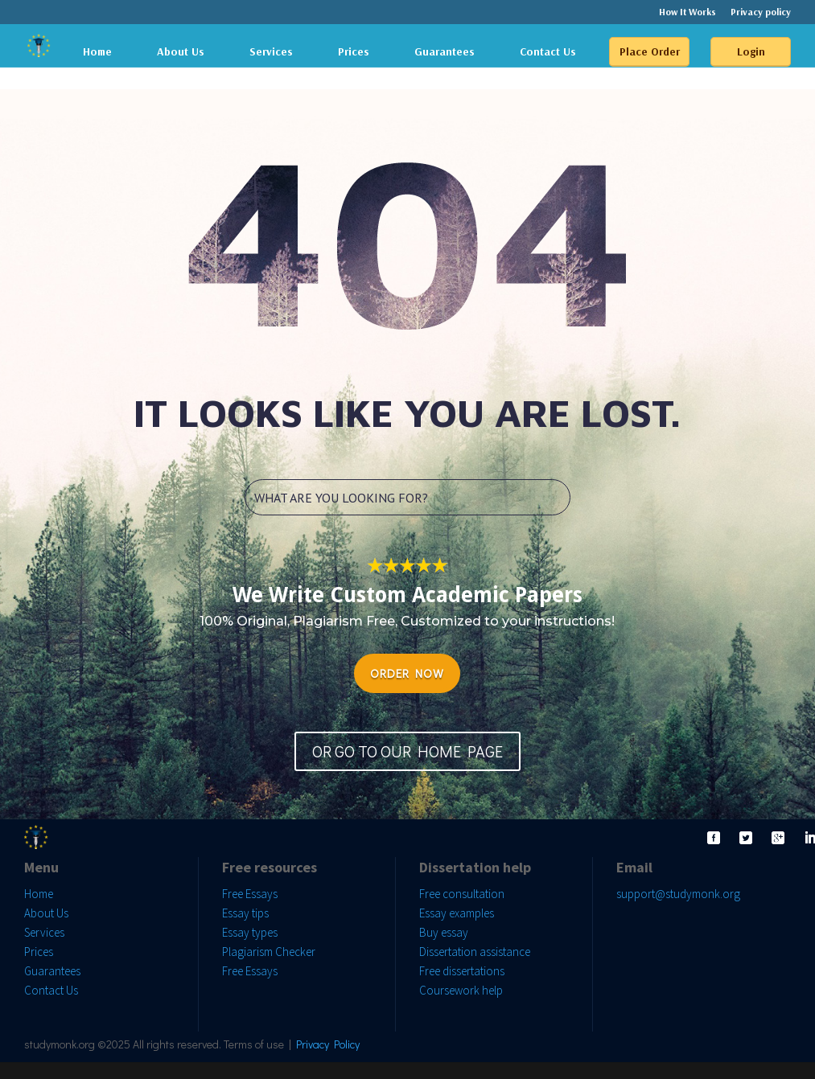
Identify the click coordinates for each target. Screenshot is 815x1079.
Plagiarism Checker (268, 951)
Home (97, 51)
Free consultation (461, 893)
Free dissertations (461, 970)
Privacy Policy (328, 1044)
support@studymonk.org (678, 893)
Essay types (250, 932)
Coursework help (461, 990)
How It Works (687, 12)
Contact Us (548, 51)
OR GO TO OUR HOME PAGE (407, 751)
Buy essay (443, 932)
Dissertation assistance (474, 951)
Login (751, 51)
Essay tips (245, 913)
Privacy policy (761, 12)
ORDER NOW (407, 673)
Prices (353, 51)
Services (271, 51)
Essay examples (456, 913)
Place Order (649, 51)
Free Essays (250, 893)
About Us (180, 51)
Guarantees (444, 51)
